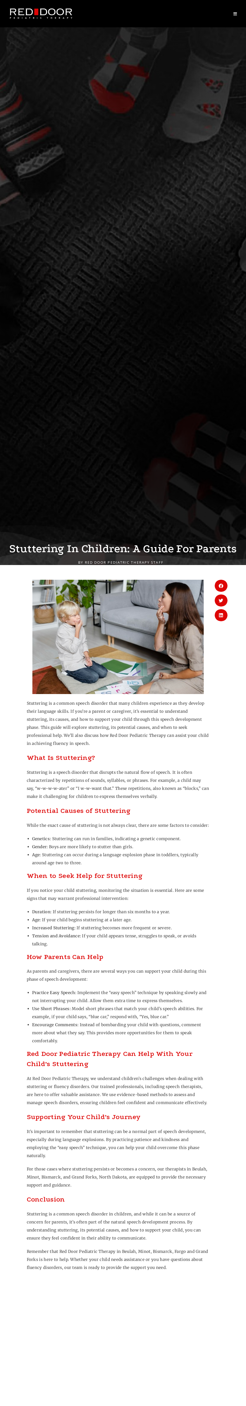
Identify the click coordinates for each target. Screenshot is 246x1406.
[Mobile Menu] (235, 13)
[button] (221, 586)
